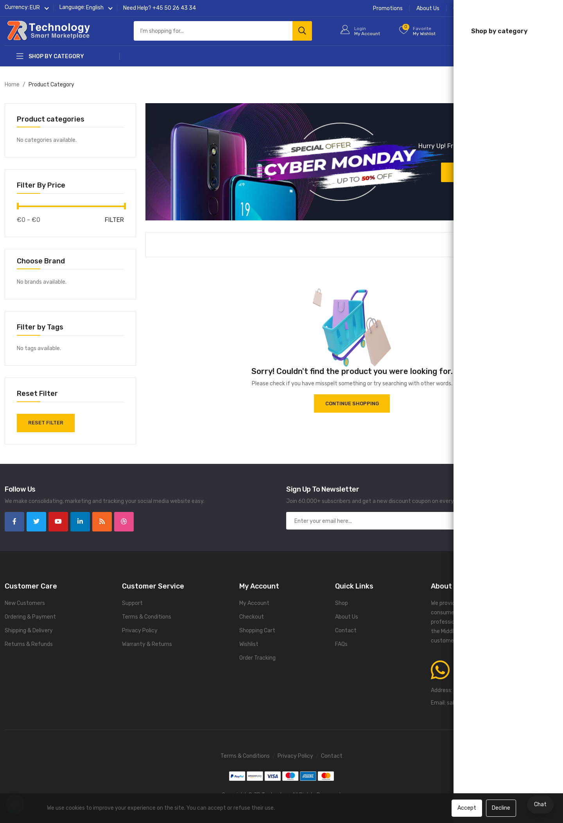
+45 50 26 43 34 (174, 8)
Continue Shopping (352, 403)
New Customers (25, 602)
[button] (35, 8)
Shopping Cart (257, 630)
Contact (346, 630)
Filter (114, 220)
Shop (341, 602)
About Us (427, 8)
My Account (254, 602)
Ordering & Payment (30, 616)
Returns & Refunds (29, 644)
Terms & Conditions (146, 616)
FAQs (552, 8)
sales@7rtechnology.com (479, 702)
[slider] (18, 206)
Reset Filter (46, 423)
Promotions (388, 8)
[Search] (302, 31)
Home (12, 84)
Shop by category (50, 56)
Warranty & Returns (147, 644)
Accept (466, 808)
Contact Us (517, 8)
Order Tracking (471, 8)
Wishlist (248, 644)
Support (132, 602)
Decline (501, 808)
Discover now (480, 172)
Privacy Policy (140, 630)
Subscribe (514, 520)
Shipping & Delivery (29, 630)
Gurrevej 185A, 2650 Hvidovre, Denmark (504, 690)
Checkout (251, 616)
